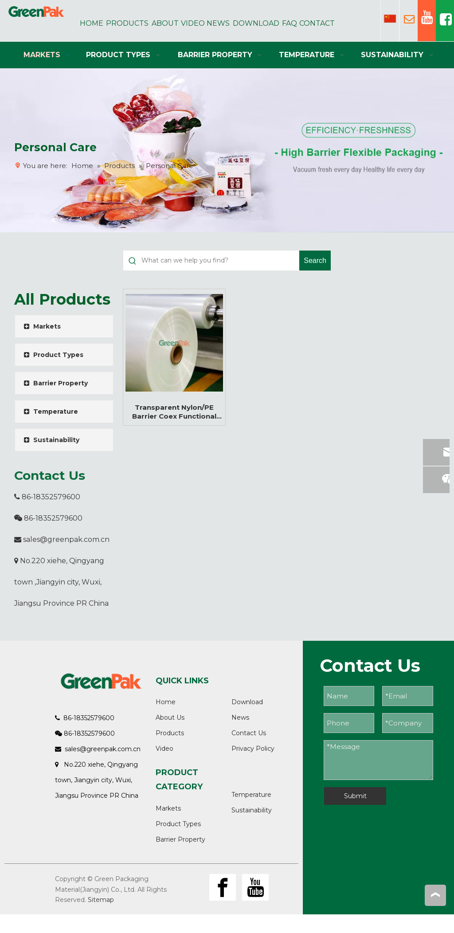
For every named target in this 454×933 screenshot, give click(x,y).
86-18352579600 (47, 497)
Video (164, 749)
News (240, 717)
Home (166, 702)
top (435, 895)
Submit (355, 796)
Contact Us (248, 733)
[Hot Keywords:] (315, 260)
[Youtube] (255, 887)
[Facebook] (222, 887)
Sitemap (101, 900)
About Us (170, 717)
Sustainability (251, 810)
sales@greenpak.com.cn (66, 539)
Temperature (251, 795)
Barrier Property (180, 839)
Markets (168, 808)
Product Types (178, 824)
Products (170, 733)
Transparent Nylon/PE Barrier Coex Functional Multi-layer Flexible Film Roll (174, 412)
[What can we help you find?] (220, 260)
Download (247, 702)
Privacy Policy (252, 749)
